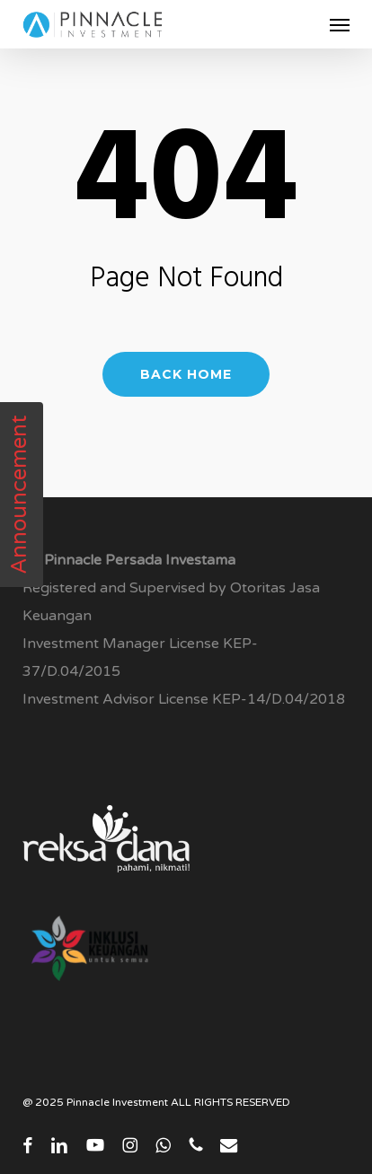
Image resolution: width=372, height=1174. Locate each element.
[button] (340, 24)
